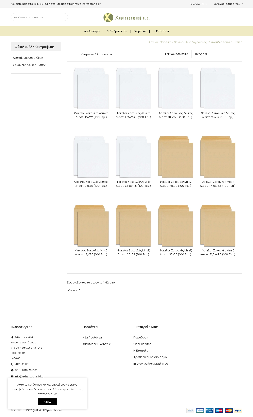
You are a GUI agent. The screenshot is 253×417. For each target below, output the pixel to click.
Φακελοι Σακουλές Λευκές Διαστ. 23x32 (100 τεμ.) (218, 115)
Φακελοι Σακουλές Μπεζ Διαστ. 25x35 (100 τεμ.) (176, 252)
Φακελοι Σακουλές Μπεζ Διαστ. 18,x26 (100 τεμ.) (91, 252)
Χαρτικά (140, 31)
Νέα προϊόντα (92, 337)
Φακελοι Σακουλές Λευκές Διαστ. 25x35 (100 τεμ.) (91, 184)
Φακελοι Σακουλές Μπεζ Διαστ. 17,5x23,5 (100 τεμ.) (218, 184)
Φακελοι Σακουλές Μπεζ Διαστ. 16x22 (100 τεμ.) (176, 184)
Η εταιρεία (161, 31)
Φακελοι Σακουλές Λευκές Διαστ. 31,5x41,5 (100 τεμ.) (133, 184)
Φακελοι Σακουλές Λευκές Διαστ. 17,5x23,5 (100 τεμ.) (133, 115)
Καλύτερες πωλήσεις (97, 344)
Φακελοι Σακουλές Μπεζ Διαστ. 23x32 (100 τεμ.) (133, 252)
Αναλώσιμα (92, 31)
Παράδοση (140, 337)
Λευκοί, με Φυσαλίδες (28, 58)
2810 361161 (40, 4)
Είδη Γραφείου (117, 31)
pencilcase (54, 410)
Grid (69, 54)
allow (47, 402)
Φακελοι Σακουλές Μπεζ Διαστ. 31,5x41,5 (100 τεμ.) (217, 252)
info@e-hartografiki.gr (86, 4)
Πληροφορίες (21, 327)
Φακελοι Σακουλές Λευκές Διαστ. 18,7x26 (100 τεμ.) (176, 115)
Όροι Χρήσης (142, 344)
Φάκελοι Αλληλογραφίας (34, 47)
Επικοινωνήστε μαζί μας (150, 363)
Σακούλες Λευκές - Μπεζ (29, 65)
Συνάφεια (217, 53)
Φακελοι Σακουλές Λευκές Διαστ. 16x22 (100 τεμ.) (91, 115)
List (76, 54)
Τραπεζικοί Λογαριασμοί (150, 357)
